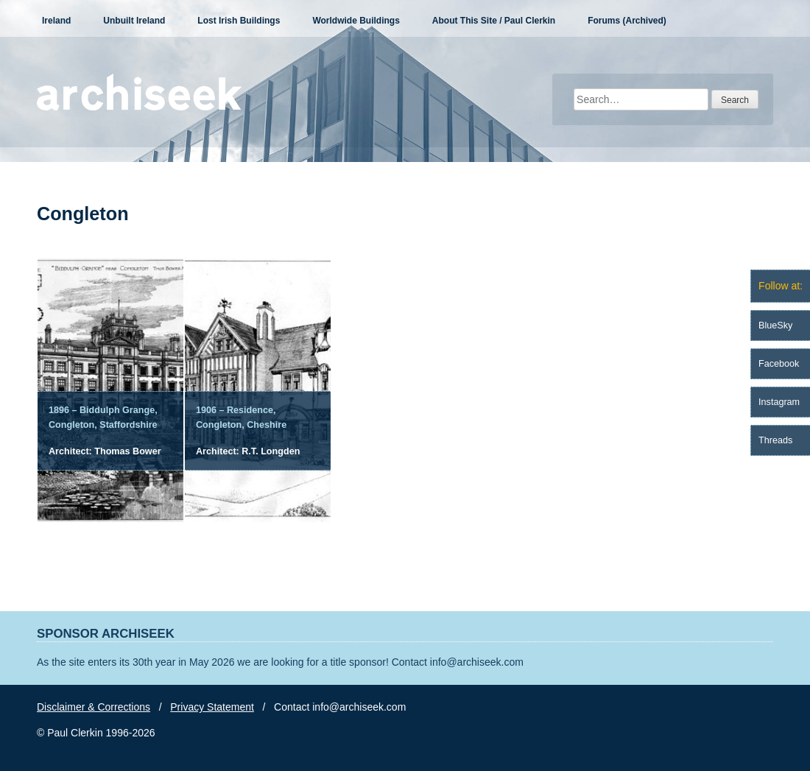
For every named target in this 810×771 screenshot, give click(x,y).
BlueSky (775, 325)
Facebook (778, 364)
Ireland (56, 20)
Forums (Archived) (627, 20)
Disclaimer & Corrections (93, 707)
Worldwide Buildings (355, 20)
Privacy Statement (212, 707)
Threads (775, 440)
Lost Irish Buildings (238, 20)
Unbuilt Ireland (134, 20)
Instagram (779, 402)
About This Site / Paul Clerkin (493, 20)
